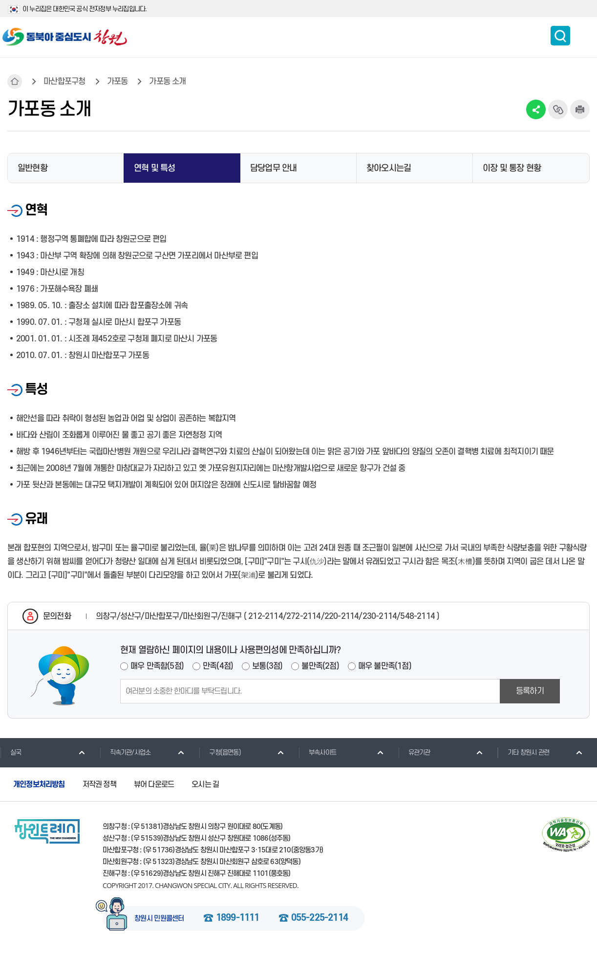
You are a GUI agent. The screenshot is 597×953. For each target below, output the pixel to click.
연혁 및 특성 (154, 168)
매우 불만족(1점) (384, 666)
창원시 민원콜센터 (159, 918)
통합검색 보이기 (560, 35)
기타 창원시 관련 (523, 752)
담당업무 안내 (273, 168)
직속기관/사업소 (125, 752)
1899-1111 (237, 918)
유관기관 (414, 752)
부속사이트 (317, 752)
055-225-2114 (319, 918)
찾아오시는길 (388, 168)
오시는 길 (205, 784)
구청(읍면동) (219, 752)
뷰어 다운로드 (154, 784)
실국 (10, 752)
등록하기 (530, 691)
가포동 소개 (167, 81)
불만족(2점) (320, 666)
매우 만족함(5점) (157, 666)
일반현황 (32, 168)
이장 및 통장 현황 (512, 168)
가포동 (117, 81)
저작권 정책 (99, 784)
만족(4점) (218, 666)
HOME (14, 81)
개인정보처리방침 (39, 784)
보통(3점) (267, 666)
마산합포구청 (64, 81)
